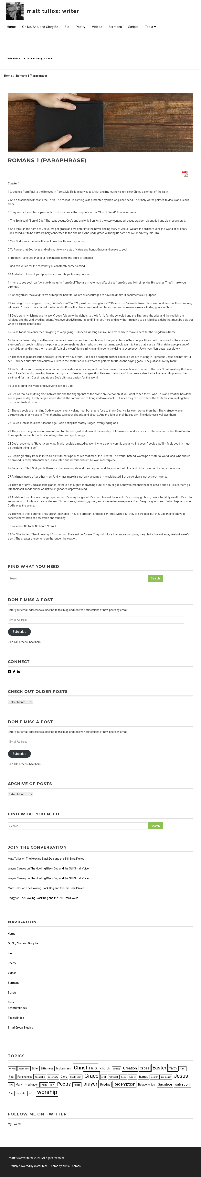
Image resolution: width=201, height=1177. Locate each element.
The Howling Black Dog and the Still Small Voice (55, 858)
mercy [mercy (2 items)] (44, 1085)
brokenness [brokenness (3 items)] (63, 1068)
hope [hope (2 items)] (123, 1077)
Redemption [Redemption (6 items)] (124, 1084)
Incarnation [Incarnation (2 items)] (166, 1077)
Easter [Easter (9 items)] (159, 1068)
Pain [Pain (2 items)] (52, 1085)
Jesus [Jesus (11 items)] (181, 1076)
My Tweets (15, 1124)
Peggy (12, 898)
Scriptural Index (17, 1007)
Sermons (115, 27)
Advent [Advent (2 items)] (12, 1068)
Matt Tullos (15, 858)
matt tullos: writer (53, 11)
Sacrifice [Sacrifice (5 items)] (165, 1084)
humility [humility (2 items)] (132, 1077)
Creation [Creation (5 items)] (130, 1068)
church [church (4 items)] (105, 1068)
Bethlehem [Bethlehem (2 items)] (23, 1068)
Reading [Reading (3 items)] (105, 1084)
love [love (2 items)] (11, 1085)
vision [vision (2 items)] (31, 1093)
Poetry (80, 27)
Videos (97, 27)
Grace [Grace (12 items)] (91, 1076)
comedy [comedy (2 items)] (116, 1068)
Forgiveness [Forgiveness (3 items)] (24, 1076)
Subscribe (19, 632)
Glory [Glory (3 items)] (64, 1076)
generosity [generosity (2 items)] (53, 1077)
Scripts (133, 27)
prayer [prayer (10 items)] (90, 1084)
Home (11, 27)
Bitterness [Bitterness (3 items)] (47, 1068)
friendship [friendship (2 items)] (40, 1077)
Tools (150, 27)
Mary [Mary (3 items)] (19, 1084)
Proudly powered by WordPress (28, 1166)
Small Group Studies (20, 1027)
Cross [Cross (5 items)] (145, 1068)
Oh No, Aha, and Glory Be (40, 27)
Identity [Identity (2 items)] (154, 1077)
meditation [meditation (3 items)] (31, 1084)
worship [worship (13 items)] (47, 1092)
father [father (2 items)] (182, 1068)
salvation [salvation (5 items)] (182, 1084)
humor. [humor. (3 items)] (143, 1076)
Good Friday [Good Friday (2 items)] (75, 1077)
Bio (67, 27)
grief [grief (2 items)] (103, 1077)
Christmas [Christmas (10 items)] (85, 1068)
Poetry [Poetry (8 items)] (64, 1084)
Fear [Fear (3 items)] (12, 1076)
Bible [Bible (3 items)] (35, 1068)
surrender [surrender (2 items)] (21, 1093)
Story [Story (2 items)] (11, 1093)
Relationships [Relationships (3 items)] (146, 1084)
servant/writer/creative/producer (30, 58)
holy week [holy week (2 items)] (113, 1077)
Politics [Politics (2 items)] (77, 1085)
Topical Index (16, 1017)
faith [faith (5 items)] (173, 1068)
